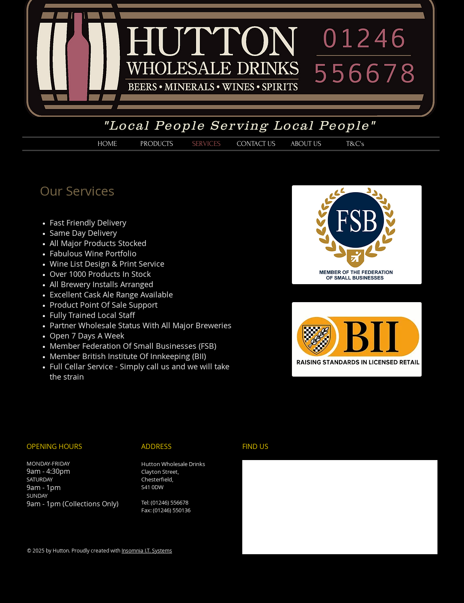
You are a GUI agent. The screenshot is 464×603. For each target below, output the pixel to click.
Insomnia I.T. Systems (147, 550)
